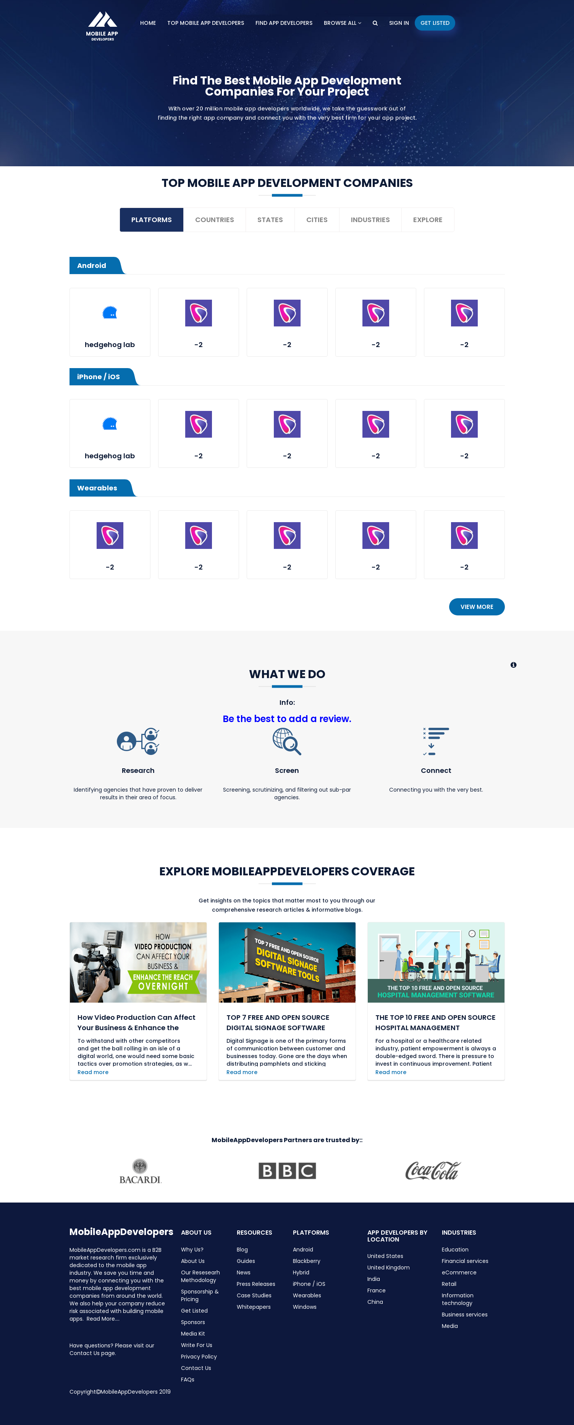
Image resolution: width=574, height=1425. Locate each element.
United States (385, 1256)
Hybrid (301, 1272)
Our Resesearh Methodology (200, 1276)
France (376, 1290)
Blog (242, 1249)
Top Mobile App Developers (205, 23)
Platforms (151, 219)
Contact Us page (92, 1353)
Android (303, 1249)
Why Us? (192, 1249)
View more (477, 607)
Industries (370, 219)
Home (148, 23)
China (375, 1302)
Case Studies (254, 1295)
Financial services (465, 1261)
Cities (317, 219)
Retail (449, 1284)
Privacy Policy (199, 1356)
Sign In (399, 23)
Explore (428, 219)
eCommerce (459, 1272)
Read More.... (103, 1319)
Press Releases (256, 1284)
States (270, 219)
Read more (93, 1072)
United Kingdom (388, 1267)
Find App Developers (283, 23)
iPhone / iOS (309, 1284)
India (373, 1279)
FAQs (187, 1379)
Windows (305, 1307)
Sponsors (193, 1322)
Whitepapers (254, 1307)
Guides (246, 1261)
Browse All (342, 23)
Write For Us (196, 1345)
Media (450, 1326)
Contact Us (196, 1368)
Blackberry (306, 1261)
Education (455, 1249)
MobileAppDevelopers (121, 1231)
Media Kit (193, 1333)
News (244, 1272)
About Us (193, 1261)
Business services (465, 1314)
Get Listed (434, 23)
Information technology (458, 1299)
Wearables (307, 1295)
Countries (214, 219)
